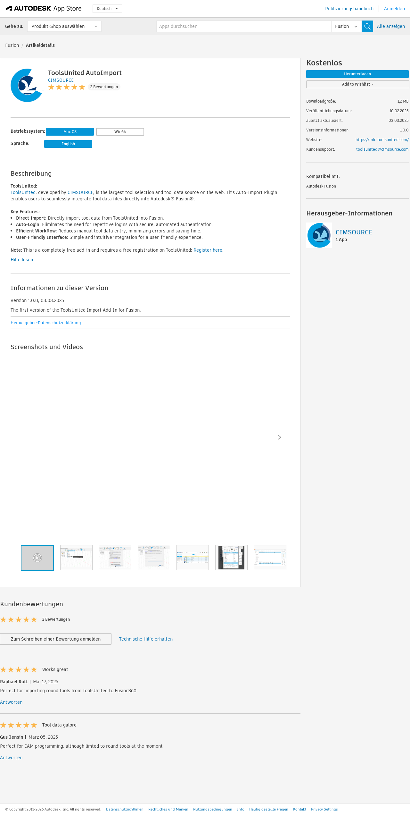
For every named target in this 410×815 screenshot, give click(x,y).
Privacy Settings (324, 809)
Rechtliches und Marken (168, 809)
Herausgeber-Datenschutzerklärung (46, 323)
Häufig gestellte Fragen (268, 809)
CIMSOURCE (80, 192)
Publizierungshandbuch (349, 8)
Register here (207, 250)
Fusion (12, 45)
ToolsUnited (23, 192)
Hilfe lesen (22, 259)
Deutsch (107, 8)
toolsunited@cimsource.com (382, 149)
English (68, 144)
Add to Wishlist (358, 84)
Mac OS (70, 131)
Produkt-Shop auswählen (58, 26)
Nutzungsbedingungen (212, 809)
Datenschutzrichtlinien (125, 809)
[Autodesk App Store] (43, 8)
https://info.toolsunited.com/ (382, 139)
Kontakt (299, 809)
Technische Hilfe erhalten (146, 639)
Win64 (120, 131)
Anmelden (394, 8)
